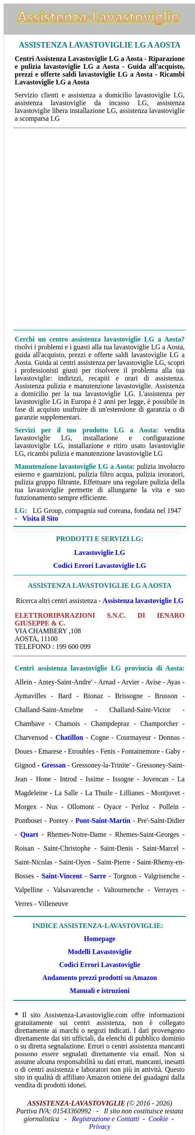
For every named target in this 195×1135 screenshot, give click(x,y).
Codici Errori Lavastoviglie (99, 964)
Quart (29, 834)
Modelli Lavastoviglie (99, 951)
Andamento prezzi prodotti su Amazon (99, 977)
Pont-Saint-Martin (102, 820)
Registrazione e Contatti (106, 1118)
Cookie (158, 1118)
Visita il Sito (40, 518)
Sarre (98, 876)
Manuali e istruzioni (100, 990)
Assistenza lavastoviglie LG (143, 600)
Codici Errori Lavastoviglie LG (99, 565)
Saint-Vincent (62, 876)
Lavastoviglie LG (99, 552)
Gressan (54, 765)
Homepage (100, 938)
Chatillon (69, 737)
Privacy (99, 1126)
